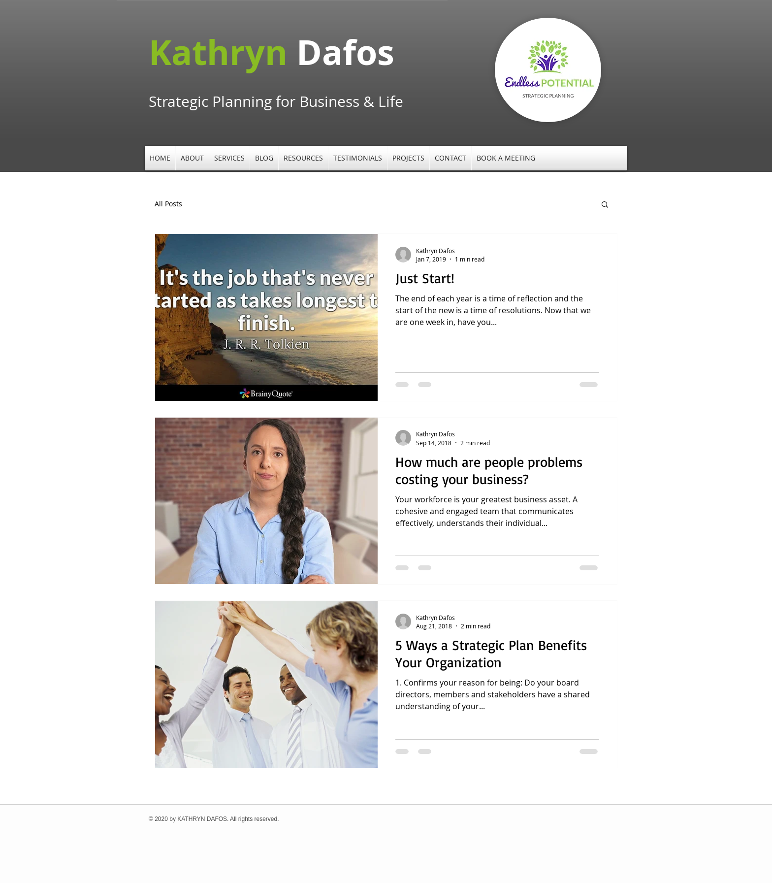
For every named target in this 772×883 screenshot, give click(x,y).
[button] (192, 158)
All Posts (168, 203)
